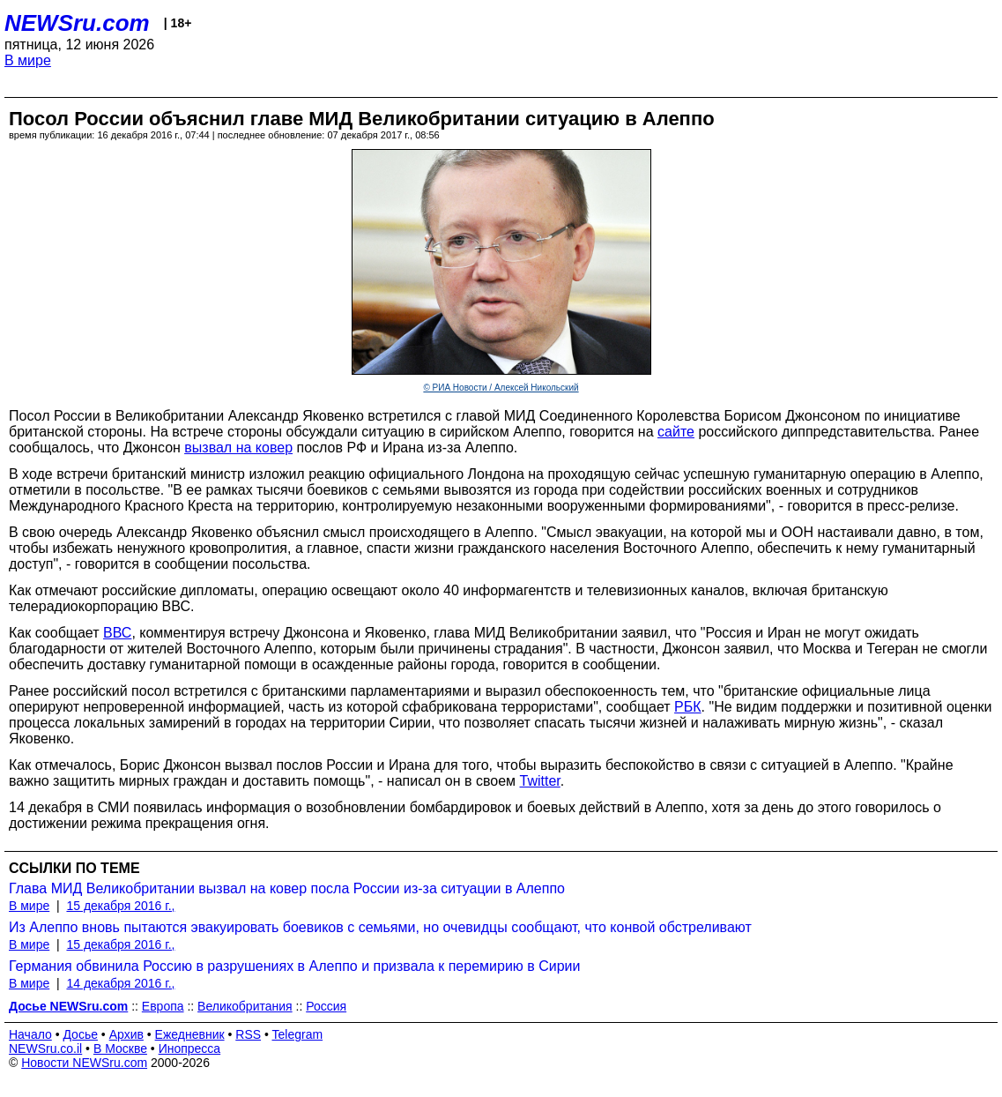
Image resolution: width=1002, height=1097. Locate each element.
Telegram (297, 1034)
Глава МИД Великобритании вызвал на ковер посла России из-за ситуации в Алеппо (287, 888)
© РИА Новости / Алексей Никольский (500, 387)
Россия (326, 1006)
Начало (30, 1034)
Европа (163, 1006)
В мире (27, 60)
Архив (126, 1034)
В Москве (120, 1048)
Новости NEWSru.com (84, 1063)
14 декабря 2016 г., (120, 983)
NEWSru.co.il (45, 1048)
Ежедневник (190, 1034)
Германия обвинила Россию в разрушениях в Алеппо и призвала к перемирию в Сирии (294, 966)
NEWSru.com (77, 23)
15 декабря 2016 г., (120, 906)
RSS (248, 1034)
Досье (80, 1034)
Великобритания (245, 1006)
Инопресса (190, 1048)
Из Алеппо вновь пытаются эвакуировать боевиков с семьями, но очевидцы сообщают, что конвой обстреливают (380, 927)
